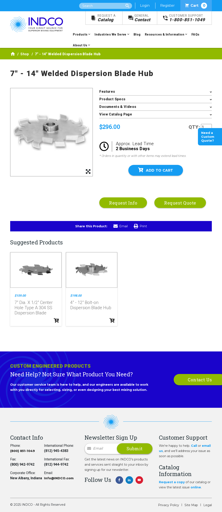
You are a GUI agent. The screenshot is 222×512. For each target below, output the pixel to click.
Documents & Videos (117, 107)
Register (167, 5)
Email (120, 226)
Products (80, 34)
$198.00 (76, 295)
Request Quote (180, 203)
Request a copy (172, 482)
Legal (207, 505)
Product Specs (112, 99)
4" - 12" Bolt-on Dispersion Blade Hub (90, 305)
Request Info (123, 203)
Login (145, 5)
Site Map (191, 505)
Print (140, 226)
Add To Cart (155, 170)
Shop (24, 54)
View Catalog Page (115, 114)
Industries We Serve (110, 34)
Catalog (107, 18)
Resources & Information (164, 34)
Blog (137, 34)
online (196, 487)
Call (194, 446)
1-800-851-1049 (187, 18)
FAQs (195, 34)
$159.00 (20, 295)
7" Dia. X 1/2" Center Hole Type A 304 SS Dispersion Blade (34, 307)
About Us (80, 45)
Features (107, 91)
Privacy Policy (168, 505)
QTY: (194, 127)
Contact (142, 18)
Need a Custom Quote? (207, 137)
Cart (196, 6)
